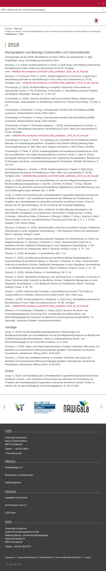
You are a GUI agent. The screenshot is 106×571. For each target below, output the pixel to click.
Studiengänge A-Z (14, 467)
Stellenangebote (13, 482)
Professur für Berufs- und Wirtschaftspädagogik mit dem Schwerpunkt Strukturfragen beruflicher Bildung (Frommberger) (53, 31)
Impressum (9, 557)
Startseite (8, 29)
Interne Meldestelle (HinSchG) (68, 557)
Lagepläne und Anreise (16, 497)
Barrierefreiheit (45, 557)
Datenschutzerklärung (27, 557)
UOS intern (10, 513)
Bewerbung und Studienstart (19, 475)
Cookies (87, 557)
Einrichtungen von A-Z (16, 505)
